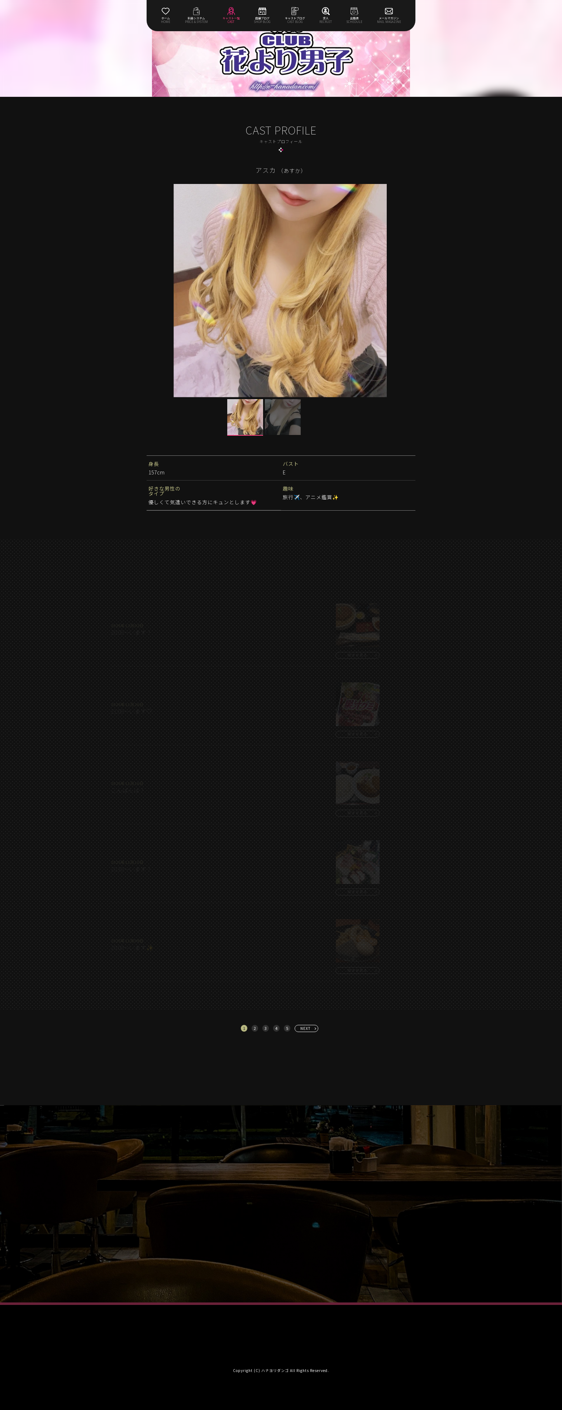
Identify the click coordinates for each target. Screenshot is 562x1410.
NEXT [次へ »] (305, 1028)
